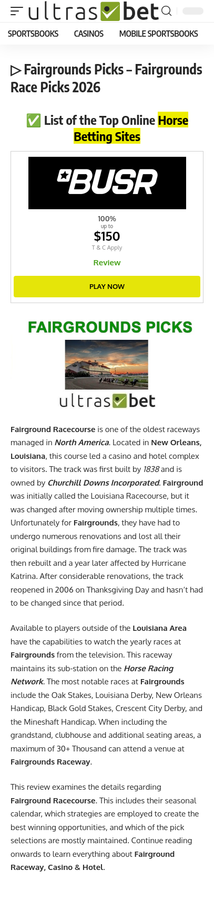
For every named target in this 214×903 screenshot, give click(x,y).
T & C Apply (107, 247)
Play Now (107, 286)
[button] (19, 11)
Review (107, 262)
